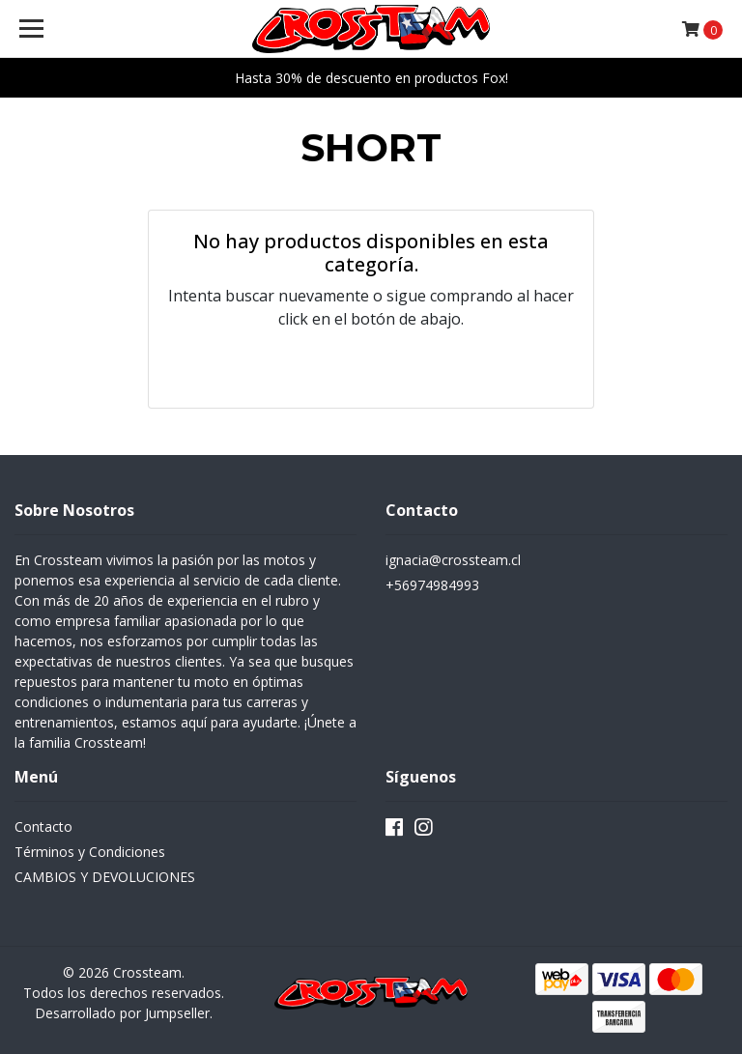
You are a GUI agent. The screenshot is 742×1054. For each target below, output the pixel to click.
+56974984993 (432, 585)
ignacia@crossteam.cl (453, 560)
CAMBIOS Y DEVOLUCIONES (104, 877)
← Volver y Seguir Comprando (371, 366)
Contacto (43, 826)
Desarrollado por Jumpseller (122, 1013)
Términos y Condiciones (89, 851)
